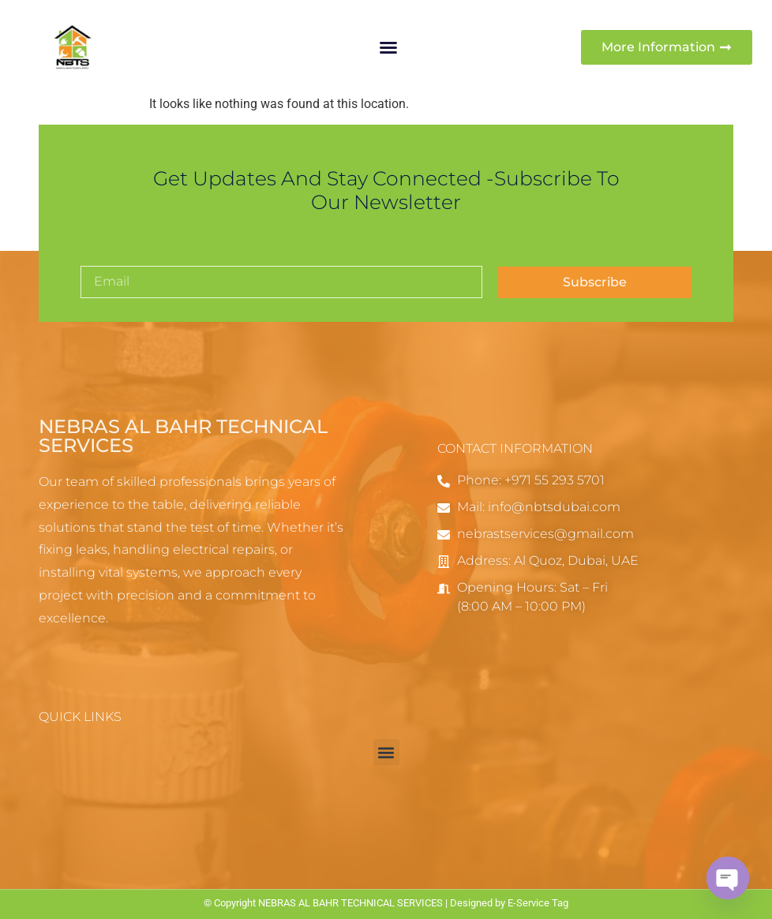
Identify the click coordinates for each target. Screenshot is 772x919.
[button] (388, 47)
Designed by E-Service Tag (509, 903)
